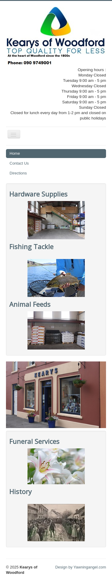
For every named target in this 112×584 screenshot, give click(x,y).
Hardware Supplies (38, 193)
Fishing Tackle (31, 246)
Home (15, 153)
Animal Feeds (29, 304)
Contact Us (19, 163)
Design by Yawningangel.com (80, 567)
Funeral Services (34, 441)
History (20, 491)
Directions (18, 173)
